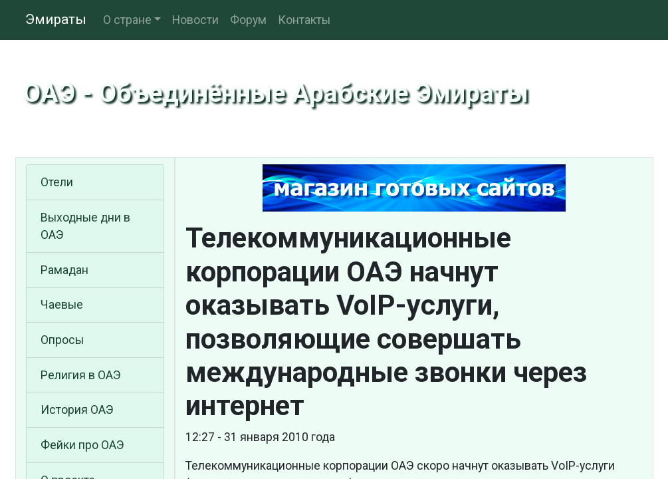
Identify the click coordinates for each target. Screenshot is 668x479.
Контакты (304, 20)
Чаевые (62, 304)
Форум (248, 20)
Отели (57, 182)
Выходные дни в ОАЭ (85, 226)
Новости (195, 20)
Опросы (62, 340)
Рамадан (64, 270)
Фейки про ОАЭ (82, 445)
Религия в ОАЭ (81, 375)
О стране (127, 20)
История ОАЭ (77, 409)
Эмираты (55, 19)
